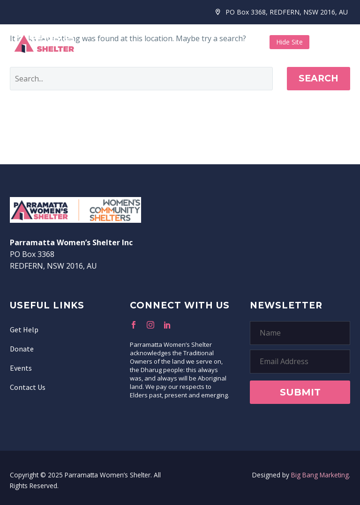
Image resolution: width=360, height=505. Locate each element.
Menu (343, 42)
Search (318, 78)
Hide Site (289, 41)
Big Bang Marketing (320, 474)
